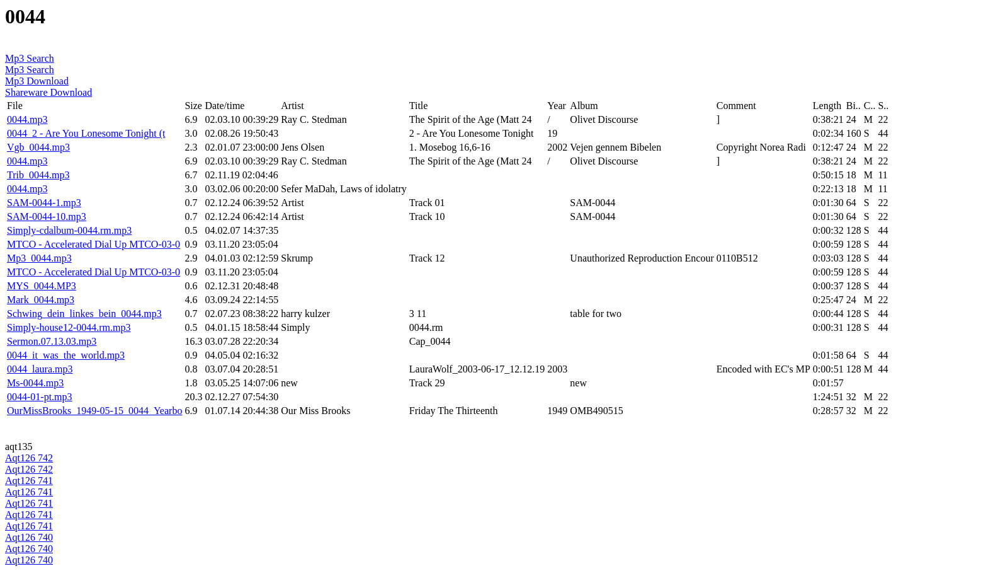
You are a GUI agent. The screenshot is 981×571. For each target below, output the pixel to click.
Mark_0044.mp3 (40, 299)
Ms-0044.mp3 (35, 383)
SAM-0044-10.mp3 (46, 216)
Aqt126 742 (29, 458)
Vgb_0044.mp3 (38, 147)
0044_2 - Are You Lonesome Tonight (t (86, 133)
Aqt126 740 (29, 537)
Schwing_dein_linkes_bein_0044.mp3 (84, 313)
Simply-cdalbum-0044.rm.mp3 (69, 230)
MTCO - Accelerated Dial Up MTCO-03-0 (93, 244)
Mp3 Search (29, 58)
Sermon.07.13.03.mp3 (51, 341)
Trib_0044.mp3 (38, 175)
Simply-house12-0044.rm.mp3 (68, 327)
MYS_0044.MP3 (41, 285)
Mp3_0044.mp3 (39, 258)
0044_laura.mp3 (39, 369)
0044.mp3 (27, 119)
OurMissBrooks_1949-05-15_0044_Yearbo (94, 410)
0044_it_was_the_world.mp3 (66, 355)
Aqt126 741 (29, 480)
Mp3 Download (37, 81)
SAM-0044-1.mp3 (44, 202)
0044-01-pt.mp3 (39, 396)
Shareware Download (48, 92)
